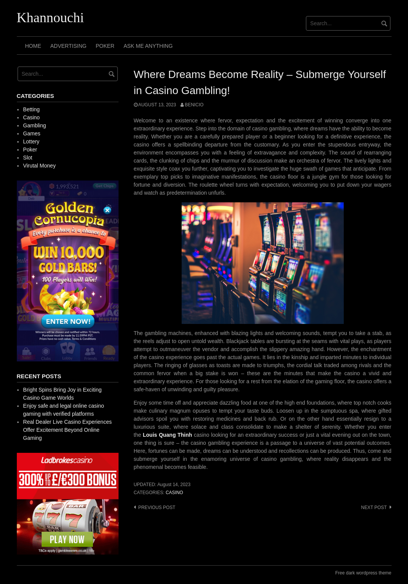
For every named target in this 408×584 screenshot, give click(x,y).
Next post (374, 507)
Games (31, 133)
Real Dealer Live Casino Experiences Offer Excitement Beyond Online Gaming (67, 430)
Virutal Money (39, 166)
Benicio (194, 104)
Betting (31, 109)
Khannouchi (50, 17)
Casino (174, 492)
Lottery (31, 141)
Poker (105, 46)
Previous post (157, 507)
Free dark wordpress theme (363, 573)
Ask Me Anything (148, 46)
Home (33, 46)
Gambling (34, 125)
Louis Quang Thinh (167, 435)
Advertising (68, 46)
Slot (27, 158)
